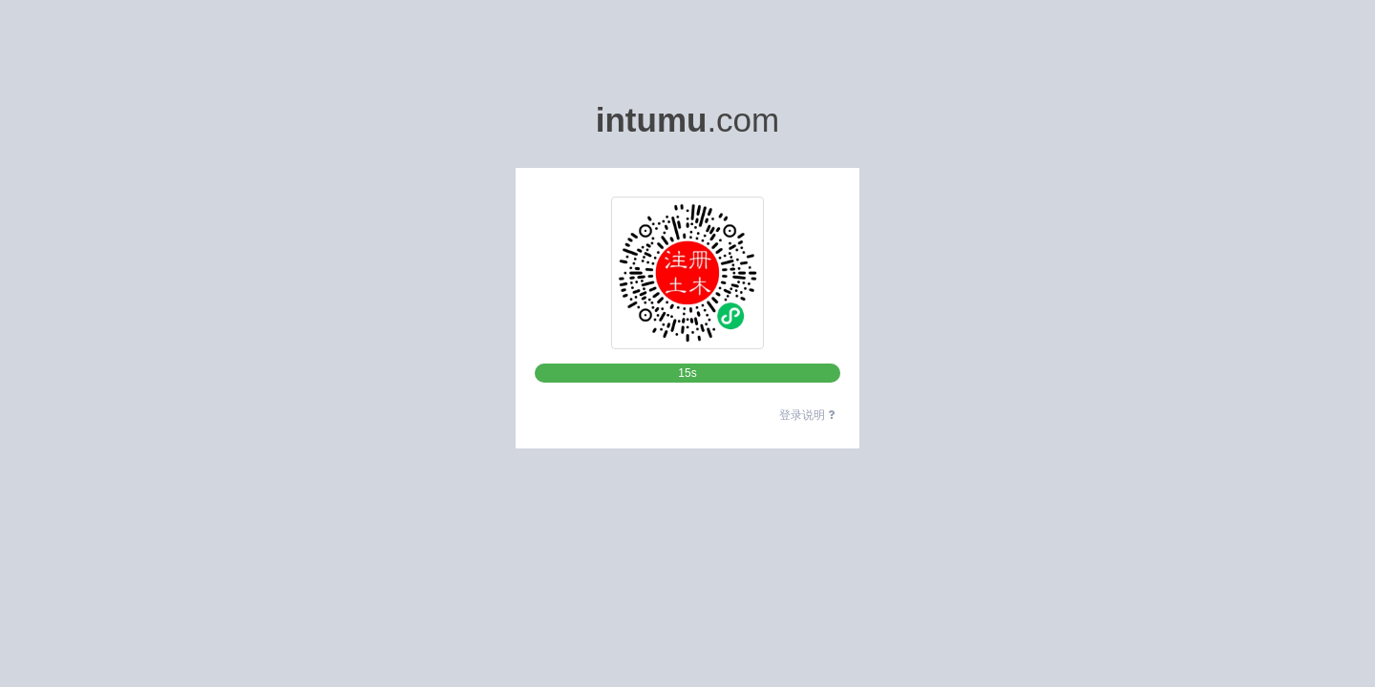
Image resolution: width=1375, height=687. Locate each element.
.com (688, 119)
